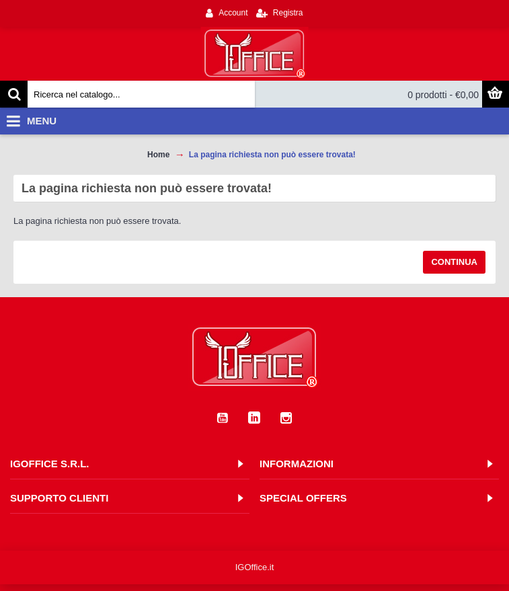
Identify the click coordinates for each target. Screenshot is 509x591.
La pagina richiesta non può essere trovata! (272, 154)
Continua (454, 262)
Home (158, 154)
